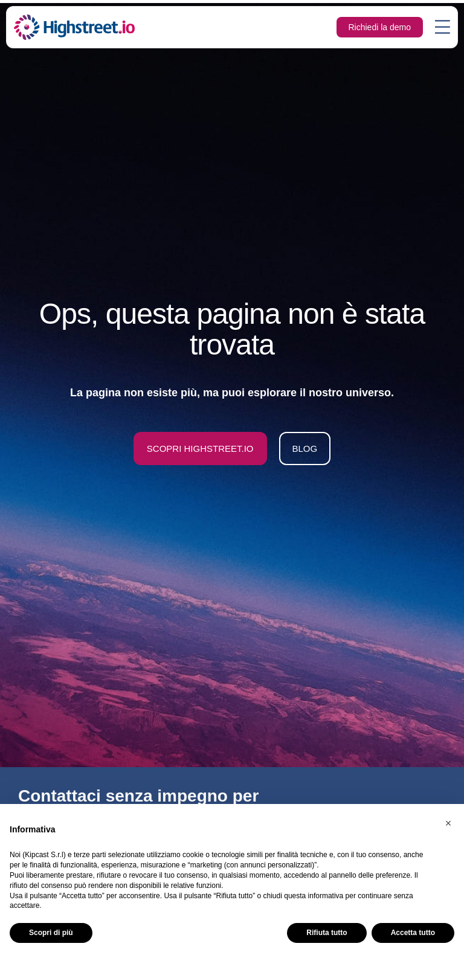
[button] (448, 823)
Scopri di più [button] (51, 932)
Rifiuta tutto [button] (326, 932)
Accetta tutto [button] (413, 932)
